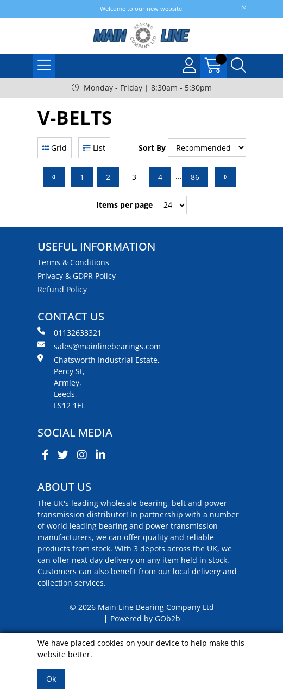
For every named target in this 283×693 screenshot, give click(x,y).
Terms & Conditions (73, 262)
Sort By (152, 148)
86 (195, 177)
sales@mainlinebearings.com (99, 346)
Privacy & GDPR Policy (76, 276)
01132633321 (69, 332)
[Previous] (54, 177)
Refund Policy (62, 289)
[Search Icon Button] (238, 66)
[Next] (225, 177)
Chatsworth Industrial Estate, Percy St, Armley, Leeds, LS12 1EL (98, 382)
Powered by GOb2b (145, 618)
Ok (51, 678)
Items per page (124, 205)
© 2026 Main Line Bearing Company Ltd (142, 607)
